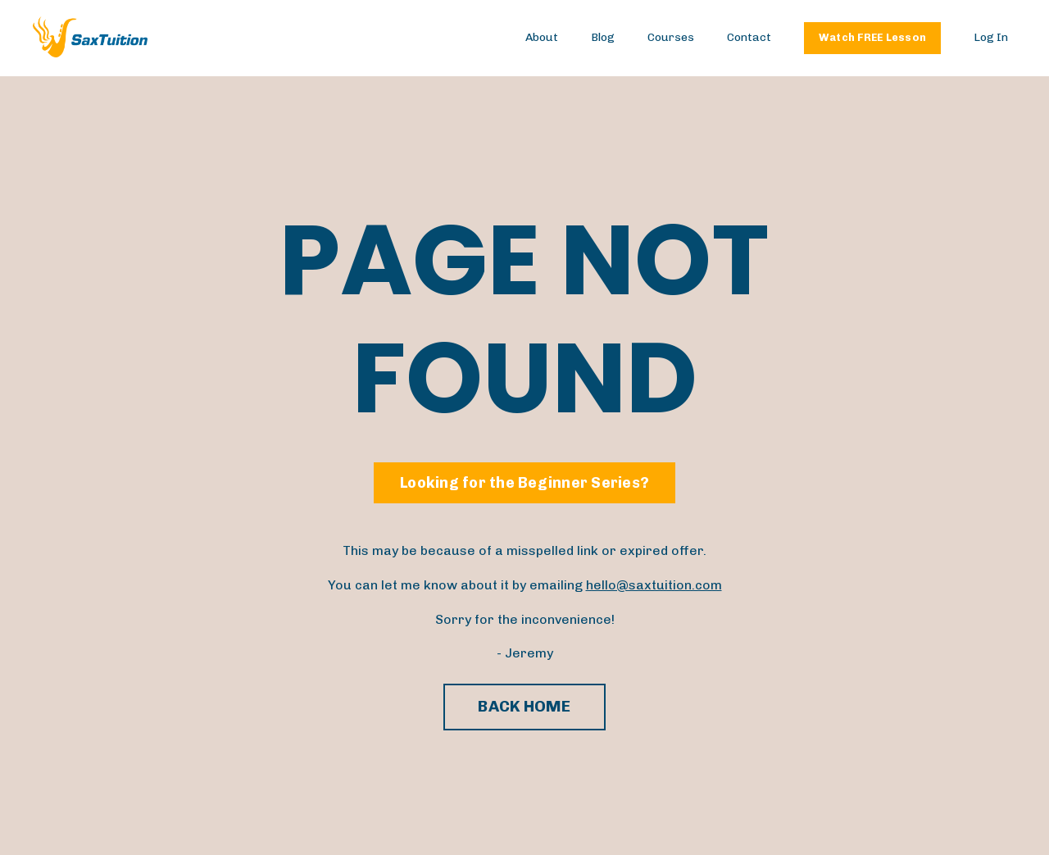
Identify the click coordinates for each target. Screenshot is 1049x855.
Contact (749, 37)
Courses (670, 37)
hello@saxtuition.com (654, 585)
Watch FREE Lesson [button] (872, 37)
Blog (603, 37)
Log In (991, 37)
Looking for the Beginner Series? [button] (524, 483)
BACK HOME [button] (524, 706)
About (541, 37)
